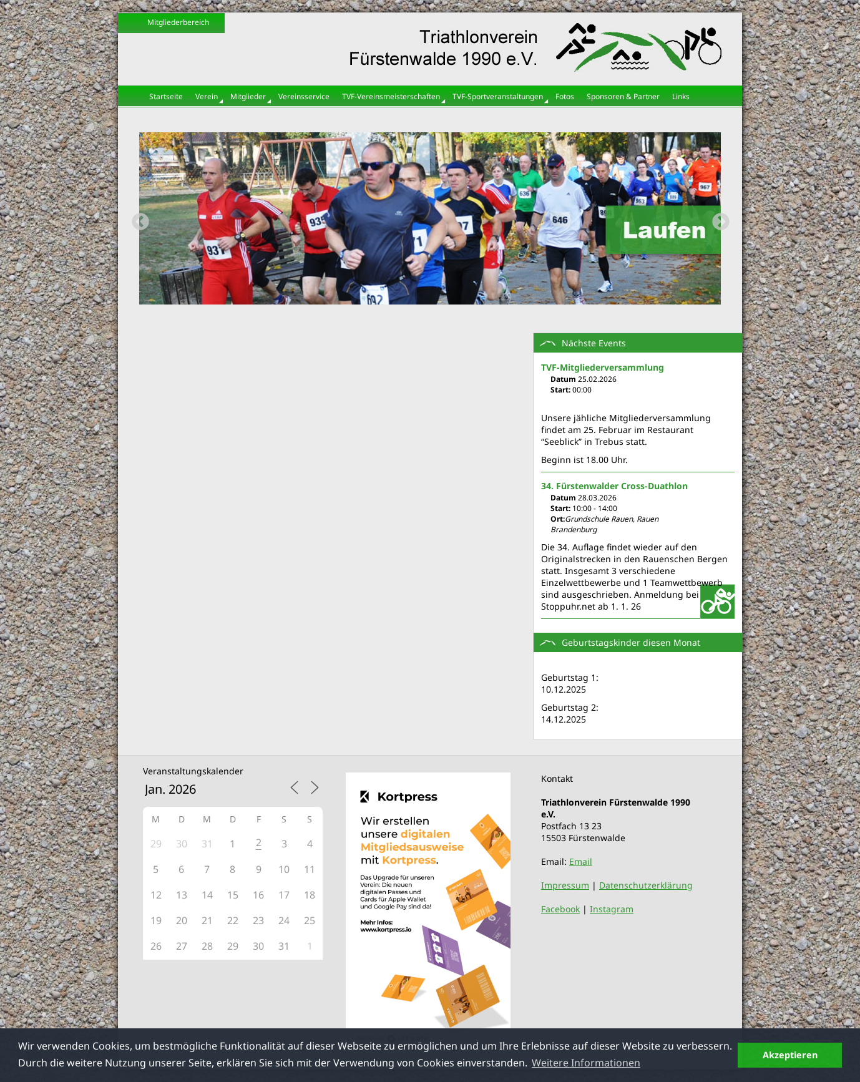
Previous (136, 218)
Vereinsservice (304, 96)
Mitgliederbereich (178, 22)
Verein (206, 96)
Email (580, 861)
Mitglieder (248, 96)
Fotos (564, 96)
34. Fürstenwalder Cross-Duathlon (614, 486)
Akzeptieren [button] (790, 1055)
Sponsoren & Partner (623, 96)
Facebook (560, 909)
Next (717, 218)
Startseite (166, 96)
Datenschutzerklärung (646, 885)
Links (681, 96)
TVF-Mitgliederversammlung (602, 367)
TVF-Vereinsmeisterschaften (391, 96)
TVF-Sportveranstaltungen (497, 96)
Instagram (611, 909)
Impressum (565, 885)
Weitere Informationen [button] (586, 1063)
